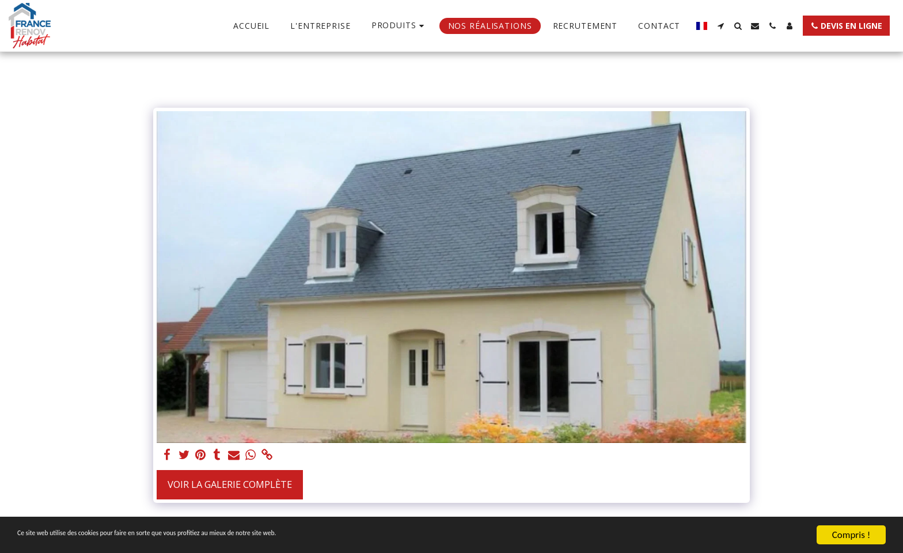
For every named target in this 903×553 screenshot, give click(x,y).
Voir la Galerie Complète (230, 484)
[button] (720, 26)
